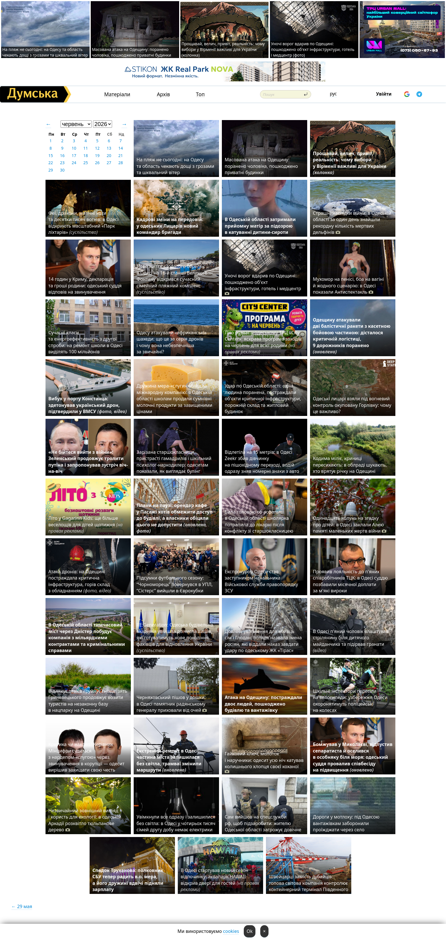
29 (50, 170)
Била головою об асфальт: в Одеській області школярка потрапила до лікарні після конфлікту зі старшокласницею (259, 521)
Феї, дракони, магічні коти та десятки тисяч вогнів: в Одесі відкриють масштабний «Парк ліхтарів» (83, 222)
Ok (250, 931)
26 (97, 162)
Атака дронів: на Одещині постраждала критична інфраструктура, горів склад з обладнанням (79, 581)
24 (74, 162)
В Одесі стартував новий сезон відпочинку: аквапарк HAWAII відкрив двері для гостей (220, 879)
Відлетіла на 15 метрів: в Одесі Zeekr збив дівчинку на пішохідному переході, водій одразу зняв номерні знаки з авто (262, 461)
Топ (200, 94)
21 (120, 155)
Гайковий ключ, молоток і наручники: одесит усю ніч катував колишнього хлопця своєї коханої (264, 762)
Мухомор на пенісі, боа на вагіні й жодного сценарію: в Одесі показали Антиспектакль (348, 285)
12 (97, 148)
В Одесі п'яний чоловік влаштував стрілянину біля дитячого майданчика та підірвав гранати (350, 640)
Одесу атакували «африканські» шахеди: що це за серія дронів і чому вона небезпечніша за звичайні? (172, 342)
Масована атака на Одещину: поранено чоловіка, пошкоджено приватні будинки (131, 52)
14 (120, 148)
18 (85, 155)
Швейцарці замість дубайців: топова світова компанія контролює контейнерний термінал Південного (308, 882)
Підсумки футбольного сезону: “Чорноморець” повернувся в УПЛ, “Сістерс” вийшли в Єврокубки (175, 584)
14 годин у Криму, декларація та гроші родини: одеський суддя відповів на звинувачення (84, 285)
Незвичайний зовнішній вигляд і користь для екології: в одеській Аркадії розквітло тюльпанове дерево (84, 820)
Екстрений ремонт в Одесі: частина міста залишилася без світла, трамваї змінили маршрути (169, 760)
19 (97, 155)
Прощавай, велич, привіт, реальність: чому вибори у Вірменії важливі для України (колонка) (223, 49)
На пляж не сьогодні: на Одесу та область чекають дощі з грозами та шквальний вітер (45, 52)
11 (85, 148)
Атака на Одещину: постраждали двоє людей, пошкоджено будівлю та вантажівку (263, 703)
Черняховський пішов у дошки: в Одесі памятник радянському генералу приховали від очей (172, 703)
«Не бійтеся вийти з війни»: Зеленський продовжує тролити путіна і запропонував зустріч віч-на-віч (88, 461)
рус (333, 93)
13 (109, 148)
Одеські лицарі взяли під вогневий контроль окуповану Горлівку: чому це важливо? (352, 405)
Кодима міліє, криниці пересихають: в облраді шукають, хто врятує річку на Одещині (350, 464)
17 (74, 155)
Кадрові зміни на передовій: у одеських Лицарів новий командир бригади (170, 225)
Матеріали (117, 94)
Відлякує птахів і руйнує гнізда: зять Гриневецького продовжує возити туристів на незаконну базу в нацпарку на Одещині (87, 700)
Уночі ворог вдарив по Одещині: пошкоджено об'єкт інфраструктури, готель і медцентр (263, 284)
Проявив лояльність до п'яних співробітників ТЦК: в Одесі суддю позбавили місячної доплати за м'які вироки (350, 581)
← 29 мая (21, 906)
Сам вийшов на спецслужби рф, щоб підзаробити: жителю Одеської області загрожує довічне (263, 823)
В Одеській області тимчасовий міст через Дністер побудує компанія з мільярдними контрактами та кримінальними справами (86, 637)
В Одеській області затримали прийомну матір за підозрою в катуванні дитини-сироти (260, 225)
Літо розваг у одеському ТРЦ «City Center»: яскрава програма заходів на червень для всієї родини (263, 342)
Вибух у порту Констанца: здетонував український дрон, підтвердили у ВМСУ (87, 405)
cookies (231, 931)
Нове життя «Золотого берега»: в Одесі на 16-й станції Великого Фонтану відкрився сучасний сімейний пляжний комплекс (172, 279)
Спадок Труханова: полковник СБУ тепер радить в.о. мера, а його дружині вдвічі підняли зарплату (127, 879)
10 (74, 148)
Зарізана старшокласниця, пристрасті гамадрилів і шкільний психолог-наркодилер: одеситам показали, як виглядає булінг (174, 461)
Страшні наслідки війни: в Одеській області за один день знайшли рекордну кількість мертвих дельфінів (352, 222)
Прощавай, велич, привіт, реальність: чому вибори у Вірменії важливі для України (349, 163)
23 (62, 162)
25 (85, 162)
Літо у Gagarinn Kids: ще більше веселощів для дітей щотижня (85, 524)
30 (62, 170)
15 (50, 155)
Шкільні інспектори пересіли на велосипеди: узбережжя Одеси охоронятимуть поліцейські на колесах (350, 700)
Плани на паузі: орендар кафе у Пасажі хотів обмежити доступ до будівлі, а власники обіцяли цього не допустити (174, 518)
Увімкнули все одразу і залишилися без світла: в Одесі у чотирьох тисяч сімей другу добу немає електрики (176, 823)
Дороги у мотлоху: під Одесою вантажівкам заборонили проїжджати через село (346, 823)
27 (109, 162)
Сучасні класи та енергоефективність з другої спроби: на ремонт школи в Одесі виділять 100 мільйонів (85, 342)
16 (62, 155)
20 (109, 155)
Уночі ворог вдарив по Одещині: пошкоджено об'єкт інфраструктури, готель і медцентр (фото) (312, 49)
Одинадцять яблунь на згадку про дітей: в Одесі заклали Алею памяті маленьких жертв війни (349, 524)
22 (50, 162)
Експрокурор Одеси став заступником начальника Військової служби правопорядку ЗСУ (261, 581)
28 (120, 162)
